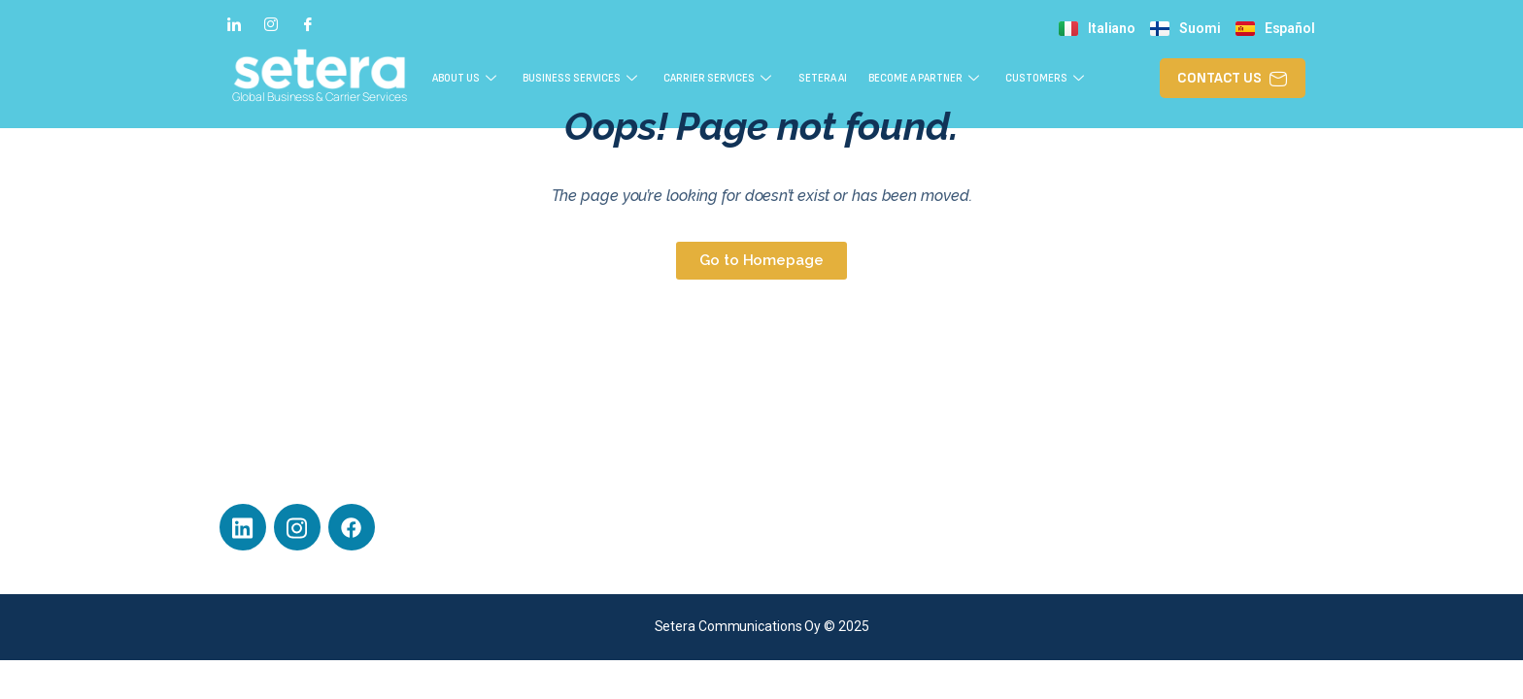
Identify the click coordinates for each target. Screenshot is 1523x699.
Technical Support (833, 471)
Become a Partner (980, 77)
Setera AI (862, 77)
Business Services (594, 77)
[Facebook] (308, 23)
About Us (464, 77)
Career (801, 503)
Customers (1117, 77)
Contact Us (1094, 471)
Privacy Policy (820, 535)
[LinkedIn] (234, 23)
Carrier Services (748, 77)
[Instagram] (271, 23)
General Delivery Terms (850, 567)
